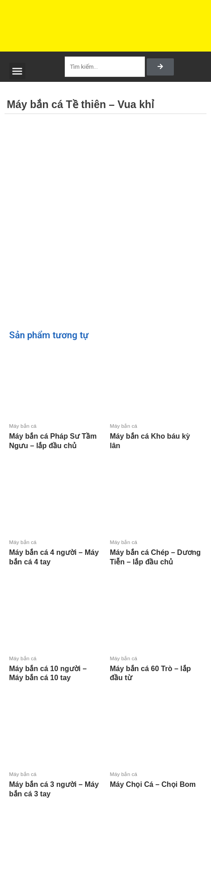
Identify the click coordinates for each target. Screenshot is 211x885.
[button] (17, 71)
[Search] (160, 67)
